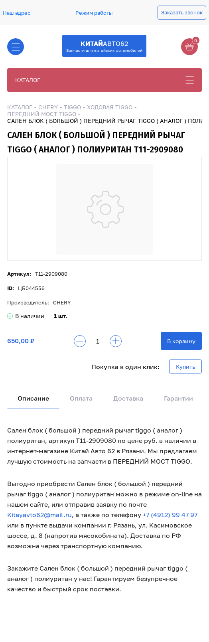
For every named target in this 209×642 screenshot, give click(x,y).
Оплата (81, 398)
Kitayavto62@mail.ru (39, 515)
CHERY (48, 107)
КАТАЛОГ (27, 80)
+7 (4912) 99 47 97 (170, 515)
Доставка (128, 398)
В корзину (181, 341)
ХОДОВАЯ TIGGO (109, 107)
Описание (33, 398)
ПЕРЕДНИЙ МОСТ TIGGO (41, 114)
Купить (185, 366)
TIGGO (72, 107)
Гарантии (178, 398)
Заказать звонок (182, 12)
